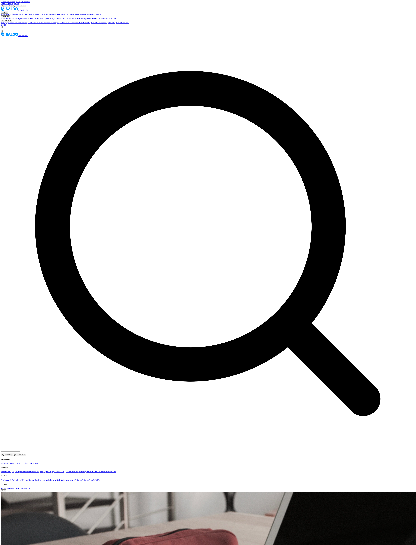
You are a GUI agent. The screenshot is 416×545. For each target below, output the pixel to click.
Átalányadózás (20, 19)
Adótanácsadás (6, 19)
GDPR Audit (44, 23)
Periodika (78, 14)
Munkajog (82, 19)
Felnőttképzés (25, 2)
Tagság (3, 25)
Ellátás (27, 19)
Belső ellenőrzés (96, 23)
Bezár (3, 490)
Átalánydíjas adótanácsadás (10, 23)
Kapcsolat (9, 4)
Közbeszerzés (43, 14)
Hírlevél (16, 4)
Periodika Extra (87, 14)
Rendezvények (16, 463)
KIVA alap (61, 19)
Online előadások (54, 14)
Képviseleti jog (49, 19)
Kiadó (18, 2)
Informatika (11, 2)
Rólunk (3, 4)
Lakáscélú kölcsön (72, 19)
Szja (95, 19)
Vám (114, 19)
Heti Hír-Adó (23, 14)
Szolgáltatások (6, 463)
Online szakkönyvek (67, 14)
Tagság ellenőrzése (19, 6)
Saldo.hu (4, 2)
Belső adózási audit (122, 23)
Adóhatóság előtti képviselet (30, 23)
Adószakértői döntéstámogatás (79, 23)
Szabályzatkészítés (108, 23)
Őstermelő (90, 19)
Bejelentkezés (6, 6)
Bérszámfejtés (54, 23)
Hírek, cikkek (33, 14)
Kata (41, 19)
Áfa (13, 19)
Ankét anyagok (6, 14)
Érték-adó (15, 14)
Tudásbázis (97, 14)
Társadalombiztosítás (104, 19)
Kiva (56, 19)
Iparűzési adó (34, 19)
